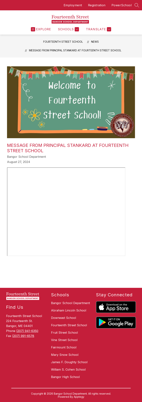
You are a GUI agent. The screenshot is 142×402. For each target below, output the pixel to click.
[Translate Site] (98, 29)
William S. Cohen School (68, 369)
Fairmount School (63, 347)
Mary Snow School (64, 355)
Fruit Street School (64, 332)
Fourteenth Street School (63, 41)
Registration (97, 5)
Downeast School (63, 318)
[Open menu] (41, 29)
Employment (73, 5)
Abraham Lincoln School (68, 310)
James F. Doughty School (69, 362)
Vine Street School (64, 340)
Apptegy (79, 396)
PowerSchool (121, 5)
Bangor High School (65, 377)
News (95, 41)
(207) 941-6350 (27, 331)
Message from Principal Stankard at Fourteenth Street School (75, 50)
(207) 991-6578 (23, 336)
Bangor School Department (70, 303)
